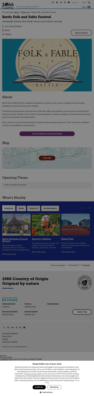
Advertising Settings (27, 380)
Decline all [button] (54, 387)
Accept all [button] (39, 387)
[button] (47, 392)
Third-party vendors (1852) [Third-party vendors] (32, 374)
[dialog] (47, 378)
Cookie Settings (69, 380)
